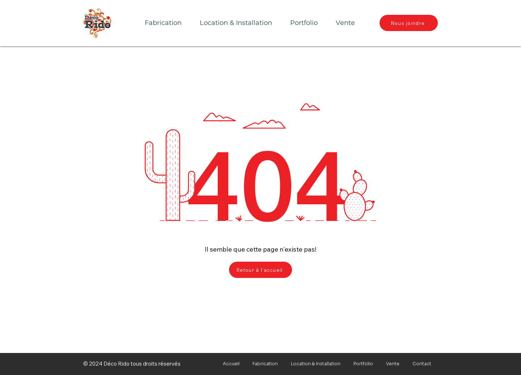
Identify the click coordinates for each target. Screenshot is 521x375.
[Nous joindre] (409, 23)
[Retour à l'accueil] (260, 270)
